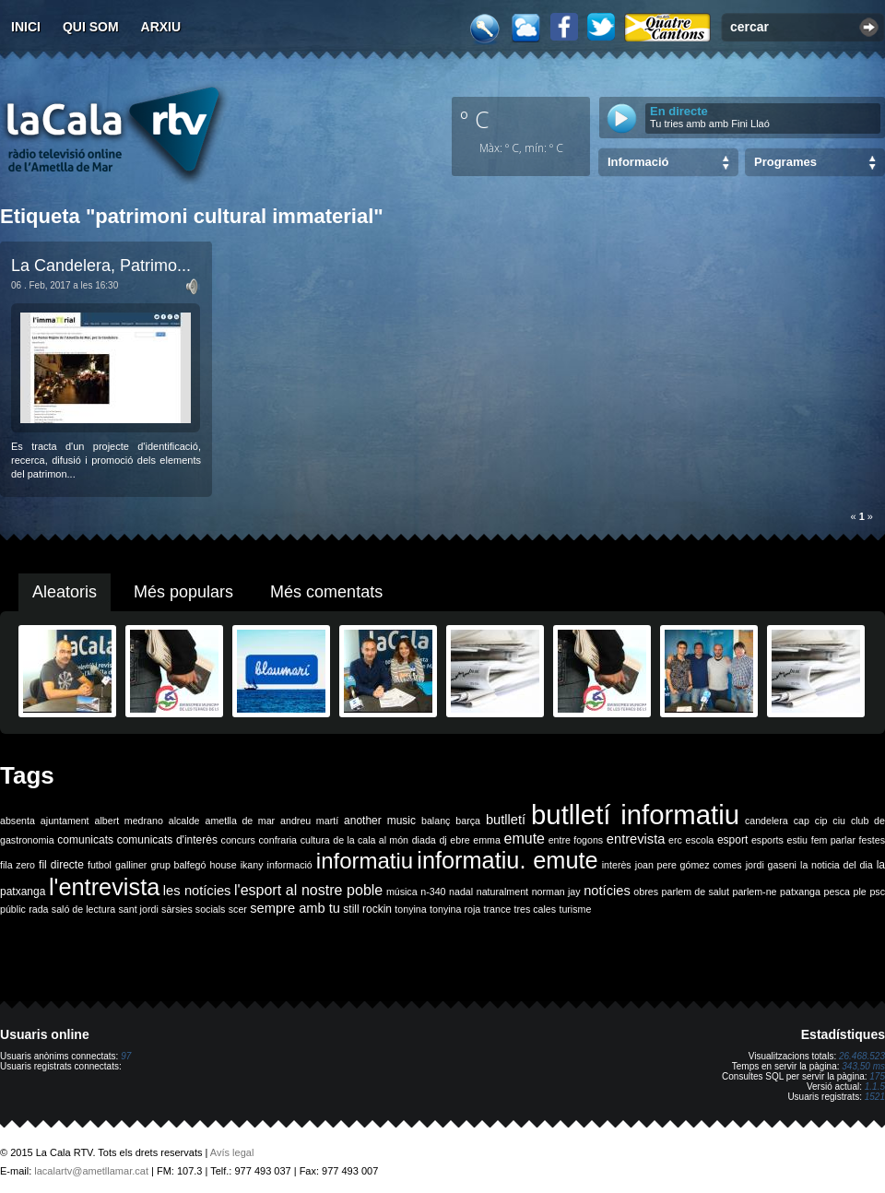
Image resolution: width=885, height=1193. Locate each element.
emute (524, 838)
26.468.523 (862, 1056)
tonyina (410, 909)
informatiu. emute (507, 860)
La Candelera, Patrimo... (101, 265)
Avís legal (232, 1152)
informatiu (364, 860)
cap (801, 820)
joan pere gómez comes (688, 864)
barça (467, 820)
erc (675, 839)
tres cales (534, 909)
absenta (17, 820)
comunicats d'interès (167, 839)
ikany (252, 864)
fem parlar (833, 839)
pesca (837, 891)
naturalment (502, 891)
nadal (461, 891)
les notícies (197, 890)
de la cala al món (370, 839)
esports (767, 839)
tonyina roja (455, 909)
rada (38, 909)
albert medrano (129, 820)
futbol (100, 864)
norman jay (556, 891)
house (223, 864)
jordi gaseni (771, 864)
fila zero (17, 864)
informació (290, 864)
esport (732, 839)
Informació (638, 162)
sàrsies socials (193, 909)
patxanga (800, 891)
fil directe (61, 864)
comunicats (85, 839)
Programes (785, 162)
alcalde (184, 820)
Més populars (183, 592)
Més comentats (326, 592)
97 (126, 1056)
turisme (575, 909)
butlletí (505, 819)
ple (860, 891)
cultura (315, 839)
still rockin (367, 909)
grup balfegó (178, 864)
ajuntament (65, 820)
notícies (607, 890)
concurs (238, 839)
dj (442, 839)
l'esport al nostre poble (308, 890)
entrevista (636, 839)
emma (487, 839)
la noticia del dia (836, 864)
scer (238, 909)
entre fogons (576, 839)
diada (424, 839)
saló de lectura (83, 909)
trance (498, 909)
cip (821, 820)
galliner (131, 864)
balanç (435, 820)
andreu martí (309, 820)
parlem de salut (695, 891)
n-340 (432, 891)
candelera (766, 820)
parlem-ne (755, 891)
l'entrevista (104, 887)
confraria (278, 839)
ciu (838, 820)
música (402, 891)
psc (877, 891)
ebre (459, 839)
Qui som (91, 26)
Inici (26, 26)
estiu (797, 839)
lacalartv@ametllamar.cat (91, 1170)
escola (699, 839)
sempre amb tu (295, 908)
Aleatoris (64, 592)
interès (616, 864)
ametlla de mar (240, 820)
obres (645, 891)
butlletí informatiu (635, 814)
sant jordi (139, 909)
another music (380, 820)
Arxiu (161, 26)
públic (13, 909)
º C (475, 119)
